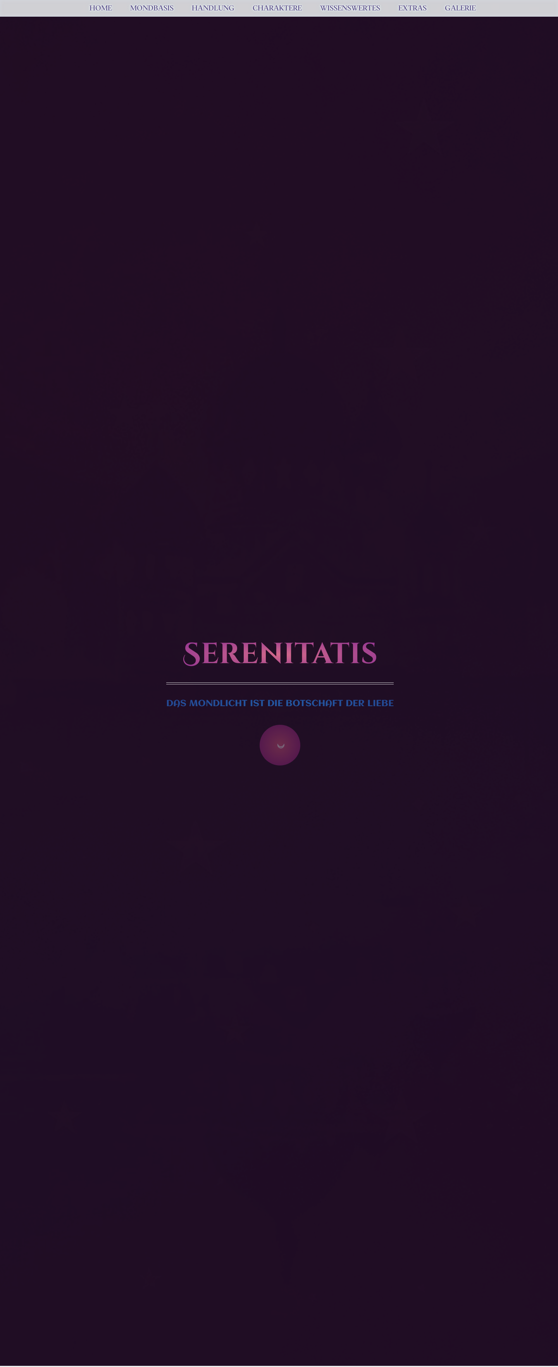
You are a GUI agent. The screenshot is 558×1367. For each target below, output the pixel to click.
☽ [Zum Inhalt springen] (280, 745)
